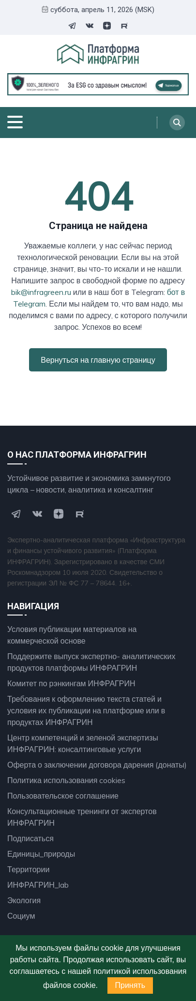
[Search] (177, 122)
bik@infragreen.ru (41, 292)
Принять (130, 985)
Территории (28, 869)
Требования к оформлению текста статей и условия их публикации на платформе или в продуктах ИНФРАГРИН (86, 710)
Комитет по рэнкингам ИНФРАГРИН (71, 683)
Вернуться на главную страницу (98, 360)
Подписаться (30, 838)
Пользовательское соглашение (63, 796)
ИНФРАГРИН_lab (38, 885)
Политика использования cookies (66, 780)
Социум (21, 916)
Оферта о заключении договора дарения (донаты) (97, 765)
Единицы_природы (41, 854)
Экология (24, 900)
